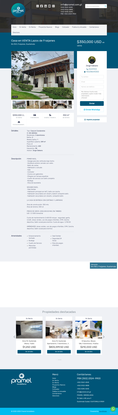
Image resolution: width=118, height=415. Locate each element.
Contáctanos (94, 27)
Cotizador (65, 27)
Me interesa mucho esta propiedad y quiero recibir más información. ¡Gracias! (92, 95)
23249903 (92, 69)
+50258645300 (92, 72)
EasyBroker (103, 411)
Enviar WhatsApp (92, 110)
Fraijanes (21, 44)
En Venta (22, 27)
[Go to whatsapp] (113, 409)
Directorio (16, 32)
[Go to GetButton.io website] (113, 413)
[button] (13, 337)
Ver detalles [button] (29, 352)
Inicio (14, 27)
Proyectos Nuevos (45, 27)
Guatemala (30, 44)
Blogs (57, 27)
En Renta (32, 27)
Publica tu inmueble (79, 27)
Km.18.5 (14, 44)
